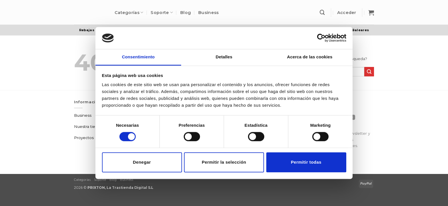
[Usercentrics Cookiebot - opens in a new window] (321, 38)
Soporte (162, 12)
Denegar (142, 162)
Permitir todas (306, 162)
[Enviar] (369, 71)
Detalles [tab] (224, 56)
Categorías (129, 12)
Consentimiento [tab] (138, 56)
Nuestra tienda (88, 126)
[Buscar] (322, 12)
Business (208, 12)
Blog (185, 12)
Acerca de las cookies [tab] (310, 56)
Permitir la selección (224, 162)
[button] (346, 13)
